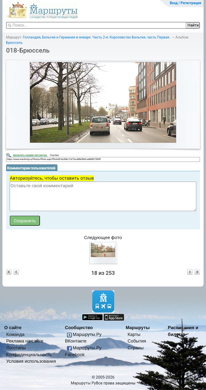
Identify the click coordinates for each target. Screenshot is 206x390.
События (137, 341)
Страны (136, 347)
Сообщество (79, 327)
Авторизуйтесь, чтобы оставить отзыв (52, 178)
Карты (134, 334)
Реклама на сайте (24, 341)
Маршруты (138, 327)
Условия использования (31, 361)
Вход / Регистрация (185, 3)
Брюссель (14, 43)
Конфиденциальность (29, 354)
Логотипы (16, 347)
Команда (15, 334)
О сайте (13, 327)
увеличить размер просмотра (30, 155)
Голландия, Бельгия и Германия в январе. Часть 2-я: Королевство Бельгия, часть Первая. (96, 37)
